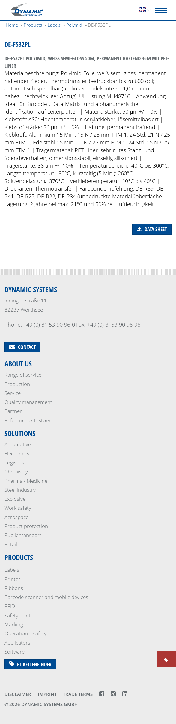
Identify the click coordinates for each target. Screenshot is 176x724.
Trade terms (78, 694)
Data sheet (152, 229)
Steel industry (20, 489)
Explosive (14, 498)
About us (18, 364)
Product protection (26, 526)
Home (12, 25)
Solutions (19, 433)
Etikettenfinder (30, 664)
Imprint (47, 694)
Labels (11, 569)
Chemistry (16, 471)
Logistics (14, 462)
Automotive (17, 444)
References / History (27, 420)
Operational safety (25, 633)
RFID (9, 606)
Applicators (17, 642)
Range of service (22, 374)
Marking (13, 624)
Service (12, 393)
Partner (13, 411)
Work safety (17, 507)
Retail (10, 544)
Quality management (28, 402)
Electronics (16, 453)
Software (14, 651)
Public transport (22, 535)
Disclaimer (17, 694)
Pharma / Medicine (25, 480)
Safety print (17, 615)
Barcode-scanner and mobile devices (46, 597)
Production (17, 384)
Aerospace (16, 517)
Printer (12, 579)
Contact (22, 346)
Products (18, 557)
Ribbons (13, 588)
